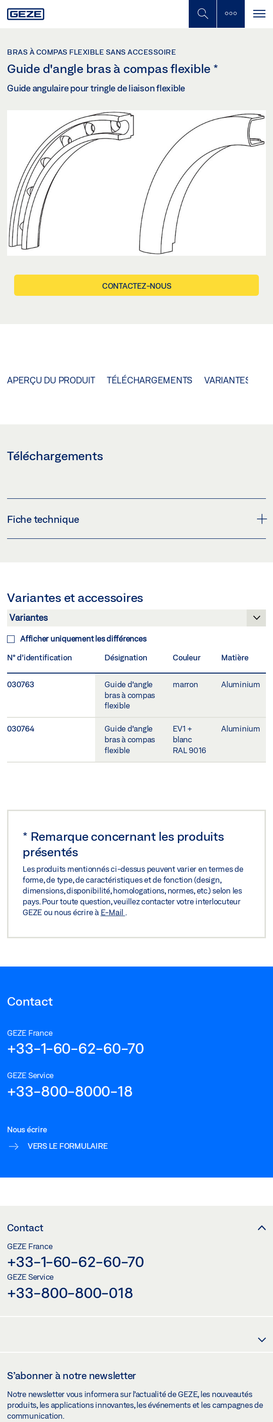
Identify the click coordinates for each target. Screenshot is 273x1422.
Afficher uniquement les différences (76, 638)
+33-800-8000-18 (69, 1090)
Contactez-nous (136, 285)
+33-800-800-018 (70, 1292)
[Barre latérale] (231, 14)
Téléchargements (150, 380)
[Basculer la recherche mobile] (202, 14)
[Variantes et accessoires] (136, 620)
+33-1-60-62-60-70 (75, 1048)
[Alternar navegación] (259, 14)
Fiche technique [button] (136, 519)
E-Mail (113, 912)
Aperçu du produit (51, 380)
